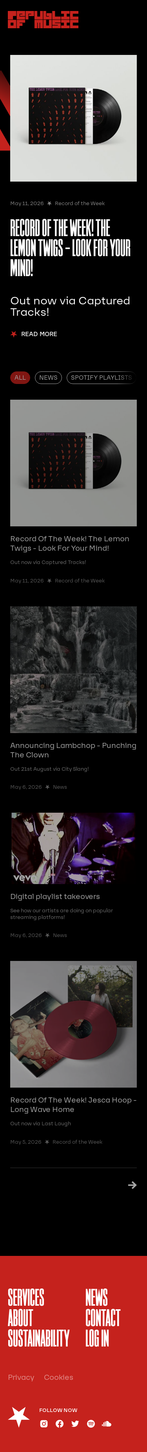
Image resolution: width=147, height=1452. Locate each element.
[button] (131, 20)
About (20, 1319)
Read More (39, 334)
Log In (97, 1340)
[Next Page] (129, 1185)
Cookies (58, 1377)
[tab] (20, 377)
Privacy (21, 1377)
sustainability (39, 1340)
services (26, 1299)
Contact (103, 1319)
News (96, 1299)
